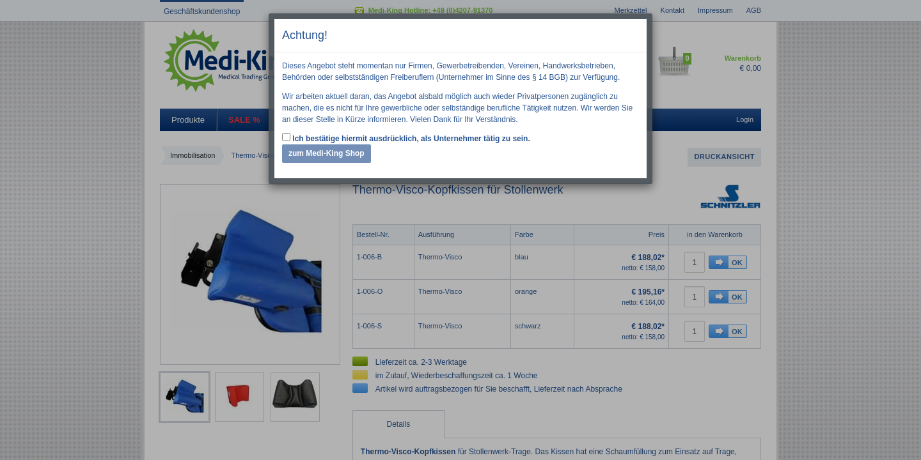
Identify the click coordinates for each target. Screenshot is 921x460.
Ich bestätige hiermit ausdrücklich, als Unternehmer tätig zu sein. (406, 138)
